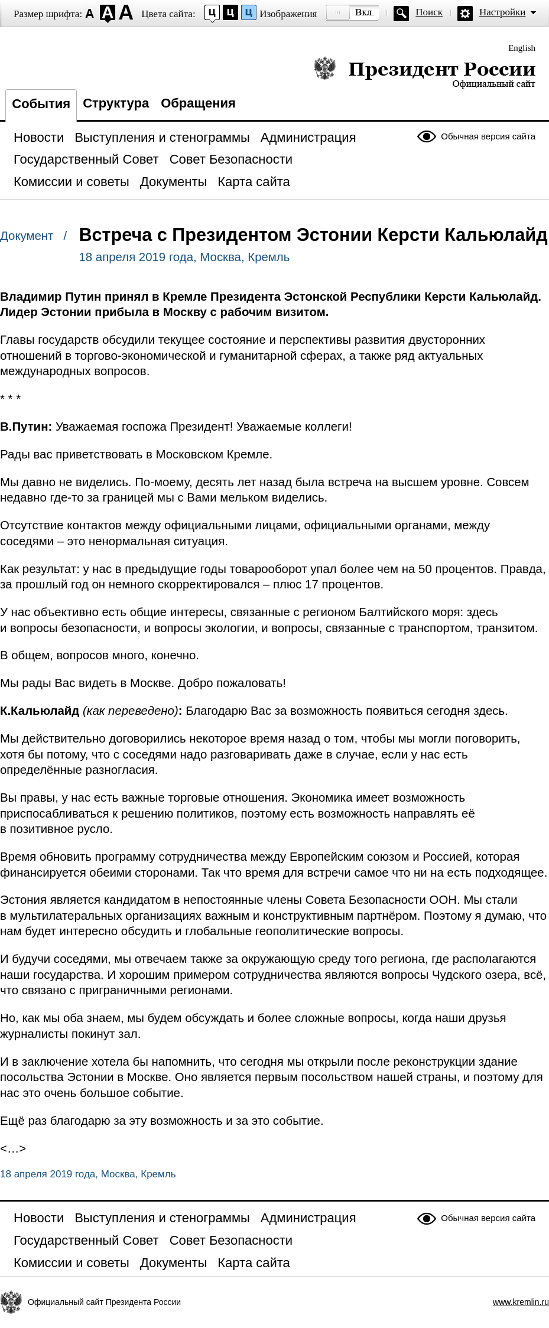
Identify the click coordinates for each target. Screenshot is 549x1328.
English (521, 48)
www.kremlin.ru (521, 1302)
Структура (116, 103)
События (41, 103)
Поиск (429, 12)
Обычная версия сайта (488, 136)
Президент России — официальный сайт (424, 72)
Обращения (198, 103)
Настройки (502, 12)
